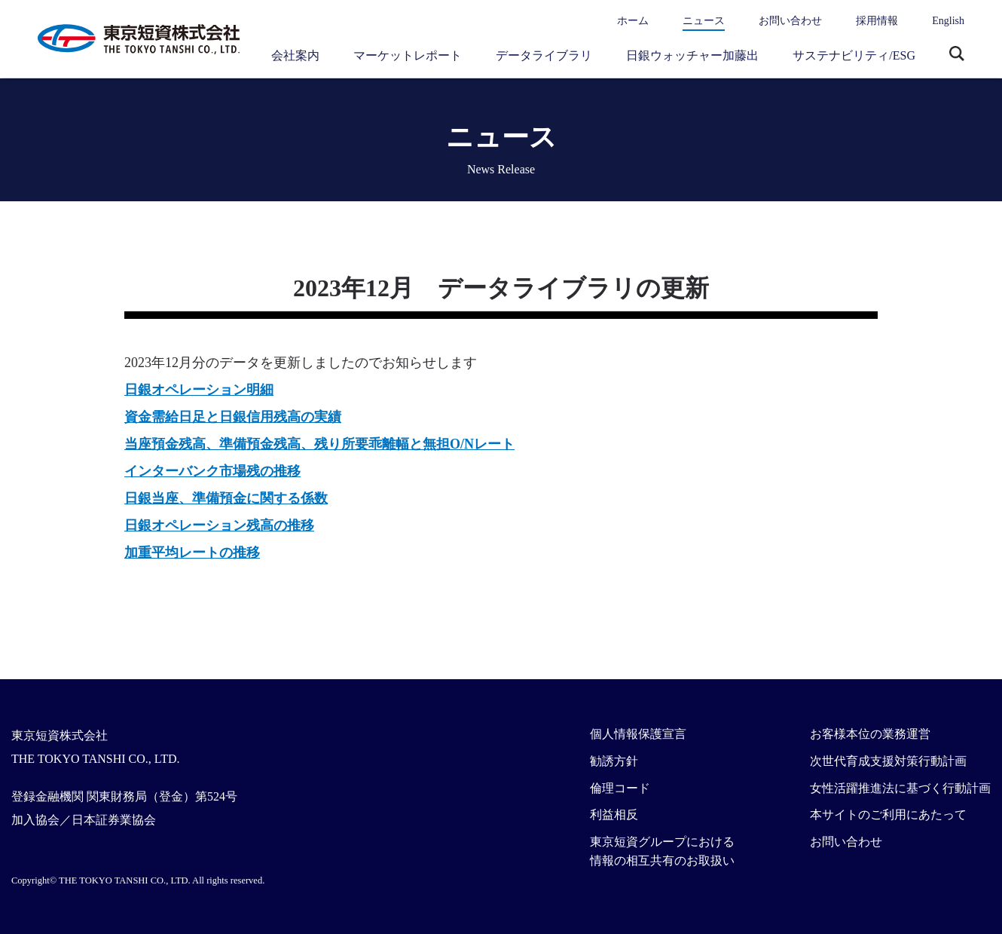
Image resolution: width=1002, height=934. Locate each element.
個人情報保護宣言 (638, 733)
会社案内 (295, 55)
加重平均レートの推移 (192, 552)
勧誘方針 (614, 761)
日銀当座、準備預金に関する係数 (226, 498)
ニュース (704, 20)
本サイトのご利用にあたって (888, 814)
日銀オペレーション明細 (198, 389)
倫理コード (620, 788)
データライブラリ (544, 55)
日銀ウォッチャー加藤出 (692, 55)
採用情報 (877, 20)
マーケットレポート (407, 55)
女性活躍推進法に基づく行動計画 (900, 788)
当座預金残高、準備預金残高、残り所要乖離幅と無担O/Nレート (319, 444)
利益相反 (614, 814)
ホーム (633, 20)
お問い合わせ (790, 20)
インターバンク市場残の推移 (212, 471)
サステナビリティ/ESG (854, 55)
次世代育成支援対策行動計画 (888, 761)
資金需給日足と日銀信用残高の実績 (232, 416)
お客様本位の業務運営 (870, 733)
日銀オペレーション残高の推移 (219, 525)
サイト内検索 (956, 55)
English (948, 20)
